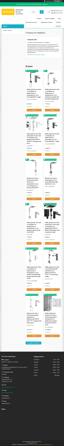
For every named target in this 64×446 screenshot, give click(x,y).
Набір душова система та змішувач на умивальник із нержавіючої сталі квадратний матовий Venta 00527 (34, 227)
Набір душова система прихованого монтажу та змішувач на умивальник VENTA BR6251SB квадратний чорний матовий (52, 227)
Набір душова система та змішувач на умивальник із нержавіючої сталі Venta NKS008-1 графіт (52, 137)
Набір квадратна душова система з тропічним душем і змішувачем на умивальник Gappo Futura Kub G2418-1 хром (51, 318)
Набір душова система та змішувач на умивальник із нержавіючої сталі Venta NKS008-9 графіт (34, 93)
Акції (59, 18)
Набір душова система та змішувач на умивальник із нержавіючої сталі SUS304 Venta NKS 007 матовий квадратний (52, 94)
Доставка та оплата (31, 22)
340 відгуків (48, 1)
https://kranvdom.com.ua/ (8, 387)
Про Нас (58, 22)
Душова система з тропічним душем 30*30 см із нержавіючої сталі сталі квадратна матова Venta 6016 (33, 182)
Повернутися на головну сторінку (36, 54)
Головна (38, 18)
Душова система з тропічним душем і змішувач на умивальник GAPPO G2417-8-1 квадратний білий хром (34, 318)
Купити (34, 110)
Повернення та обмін (46, 22)
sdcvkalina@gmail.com (7, 392)
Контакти (58, 26)
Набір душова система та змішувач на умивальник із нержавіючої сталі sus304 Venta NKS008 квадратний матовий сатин (34, 272)
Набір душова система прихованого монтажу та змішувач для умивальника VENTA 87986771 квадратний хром (34, 138)
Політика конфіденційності (46, 444)
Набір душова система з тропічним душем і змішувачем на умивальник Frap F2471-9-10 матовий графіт (52, 271)
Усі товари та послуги (33, 343)
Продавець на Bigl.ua (32, 443)
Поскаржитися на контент (33, 444)
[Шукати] (42, 12)
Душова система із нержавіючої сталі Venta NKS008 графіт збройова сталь (51, 181)
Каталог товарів (49, 18)
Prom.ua (40, 441)
